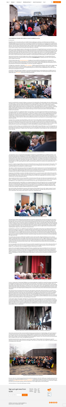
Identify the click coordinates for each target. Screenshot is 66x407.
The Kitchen (18, 72)
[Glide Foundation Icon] (2, 2)
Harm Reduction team (24, 60)
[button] (52, 2)
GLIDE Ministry (29, 380)
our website (30, 379)
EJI (14, 380)
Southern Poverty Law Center (20, 380)
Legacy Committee (28, 65)
